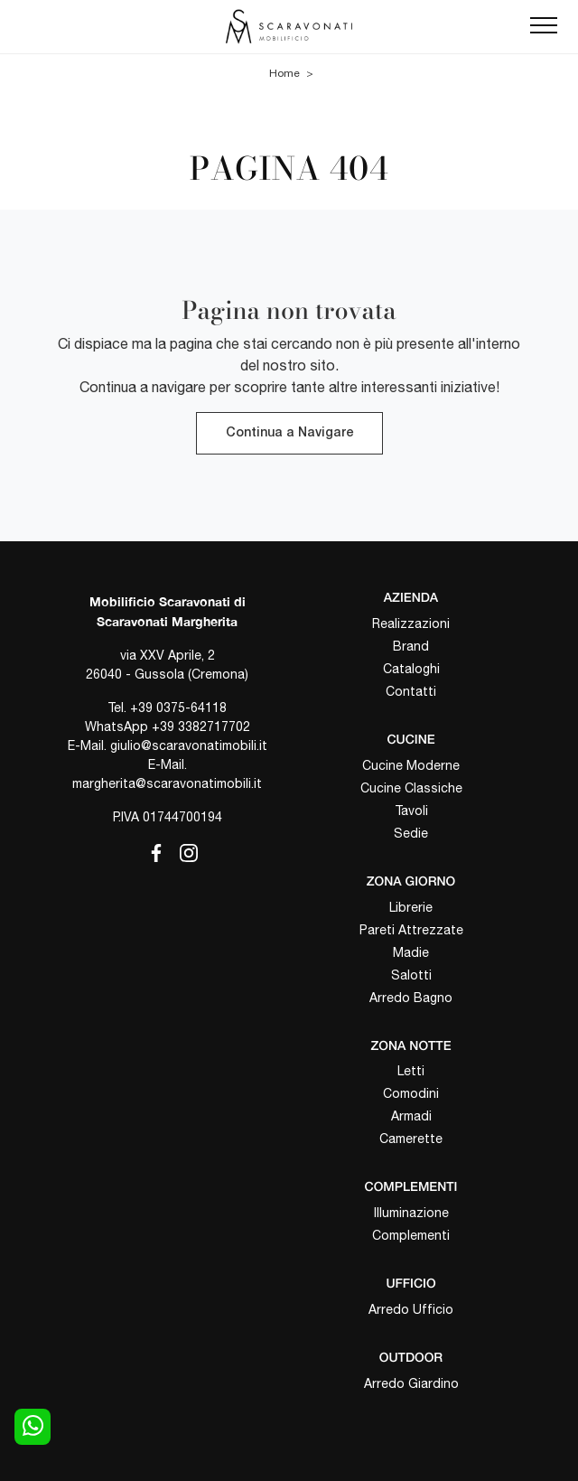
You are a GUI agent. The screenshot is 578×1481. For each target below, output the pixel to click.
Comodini (411, 1093)
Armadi (411, 1116)
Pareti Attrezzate (411, 930)
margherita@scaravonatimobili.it (167, 783)
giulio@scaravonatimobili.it (188, 745)
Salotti (411, 975)
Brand (411, 646)
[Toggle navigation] (543, 26)
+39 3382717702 (201, 726)
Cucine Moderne (411, 765)
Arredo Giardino (411, 1383)
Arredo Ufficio (410, 1309)
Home (284, 73)
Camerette (411, 1138)
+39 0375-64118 (178, 707)
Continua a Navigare (289, 433)
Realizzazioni (411, 623)
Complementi (411, 1235)
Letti (410, 1071)
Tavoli (411, 810)
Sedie (411, 833)
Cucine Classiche (411, 788)
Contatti (411, 691)
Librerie (411, 907)
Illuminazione (411, 1212)
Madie (411, 952)
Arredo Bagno (410, 997)
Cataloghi (411, 668)
